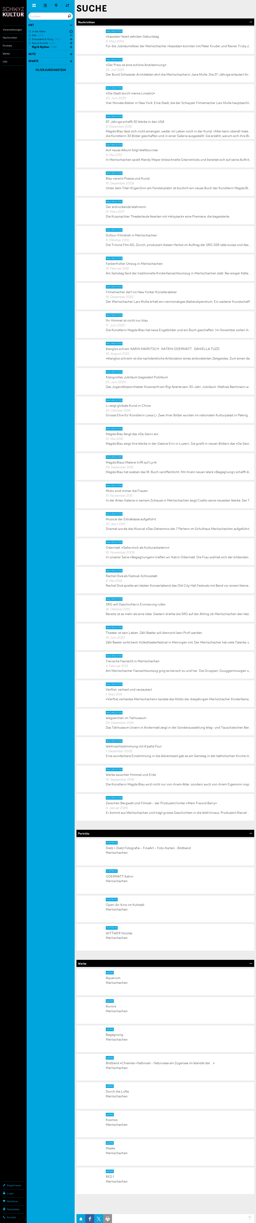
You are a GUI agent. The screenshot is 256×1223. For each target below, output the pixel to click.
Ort (31, 25)
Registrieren (12, 1185)
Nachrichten (10, 37)
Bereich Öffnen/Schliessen (250, 22)
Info (5, 61)
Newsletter (11, 1209)
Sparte (33, 61)
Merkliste (10, 1201)
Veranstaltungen (12, 29)
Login (8, 1193)
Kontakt (9, 1217)
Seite (32, 54)
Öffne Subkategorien (70, 35)
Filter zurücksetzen (51, 70)
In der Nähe (38, 31)
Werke (6, 53)
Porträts (7, 45)
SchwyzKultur (13, 12)
